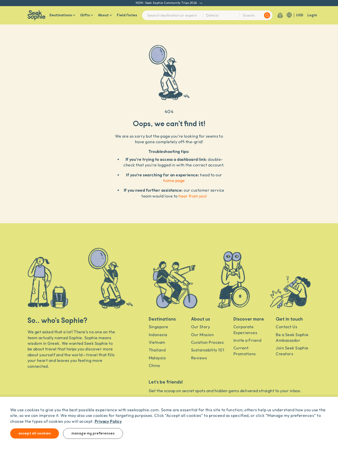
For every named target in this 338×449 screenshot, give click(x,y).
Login (312, 15)
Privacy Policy (108, 421)
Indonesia (158, 334)
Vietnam (157, 342)
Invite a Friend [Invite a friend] (247, 340)
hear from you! (193, 196)
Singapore (158, 326)
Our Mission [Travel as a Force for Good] (202, 334)
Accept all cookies (34, 433)
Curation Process (207, 342)
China (154, 365)
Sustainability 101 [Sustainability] (207, 350)
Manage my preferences (93, 433)
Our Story (200, 326)
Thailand (157, 350)
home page (174, 180)
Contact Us (286, 326)
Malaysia (157, 357)
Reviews (199, 357)
